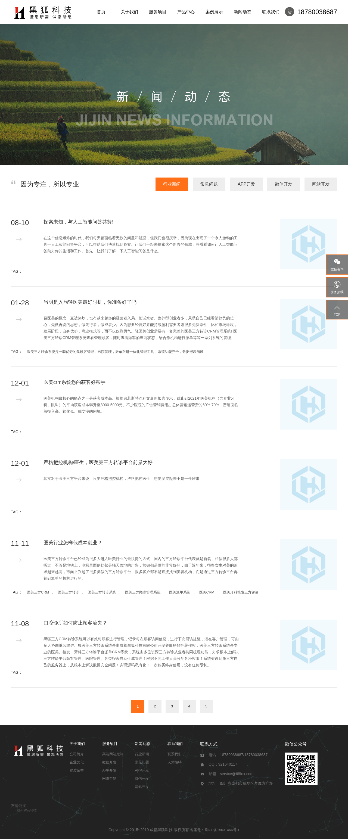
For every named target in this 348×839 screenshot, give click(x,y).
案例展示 (214, 12)
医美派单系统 (179, 592)
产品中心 (186, 12)
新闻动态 (242, 12)
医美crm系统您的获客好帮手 (74, 382)
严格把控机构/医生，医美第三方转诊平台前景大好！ (100, 462)
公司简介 (77, 754)
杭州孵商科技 (27, 810)
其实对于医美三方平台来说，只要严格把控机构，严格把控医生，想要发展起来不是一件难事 (122, 478)
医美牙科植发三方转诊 (241, 592)
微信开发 (283, 184)
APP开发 (246, 184)
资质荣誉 (77, 770)
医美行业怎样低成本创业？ (73, 542)
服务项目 (157, 12)
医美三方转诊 (68, 592)
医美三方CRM (38, 592)
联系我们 (270, 12)
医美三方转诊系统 (102, 592)
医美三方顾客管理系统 (142, 592)
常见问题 (209, 184)
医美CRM (207, 592)
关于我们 (129, 12)
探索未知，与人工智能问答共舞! (78, 222)
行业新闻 (172, 184)
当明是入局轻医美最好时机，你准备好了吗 (90, 302)
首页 (101, 12)
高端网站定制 (112, 754)
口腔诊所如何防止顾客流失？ (75, 623)
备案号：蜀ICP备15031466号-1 (215, 830)
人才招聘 (174, 762)
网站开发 (321, 184)
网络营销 (109, 778)
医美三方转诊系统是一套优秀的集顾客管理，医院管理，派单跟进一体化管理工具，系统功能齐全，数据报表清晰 (115, 352)
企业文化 (77, 762)
